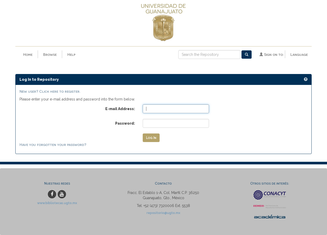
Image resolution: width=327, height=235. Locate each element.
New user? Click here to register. (49, 91)
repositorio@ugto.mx (163, 213)
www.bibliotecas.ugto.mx (57, 203)
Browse (50, 54)
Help (71, 54)
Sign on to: (271, 54)
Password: (125, 123)
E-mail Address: (120, 109)
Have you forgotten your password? (52, 144)
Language (299, 54)
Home (27, 54)
